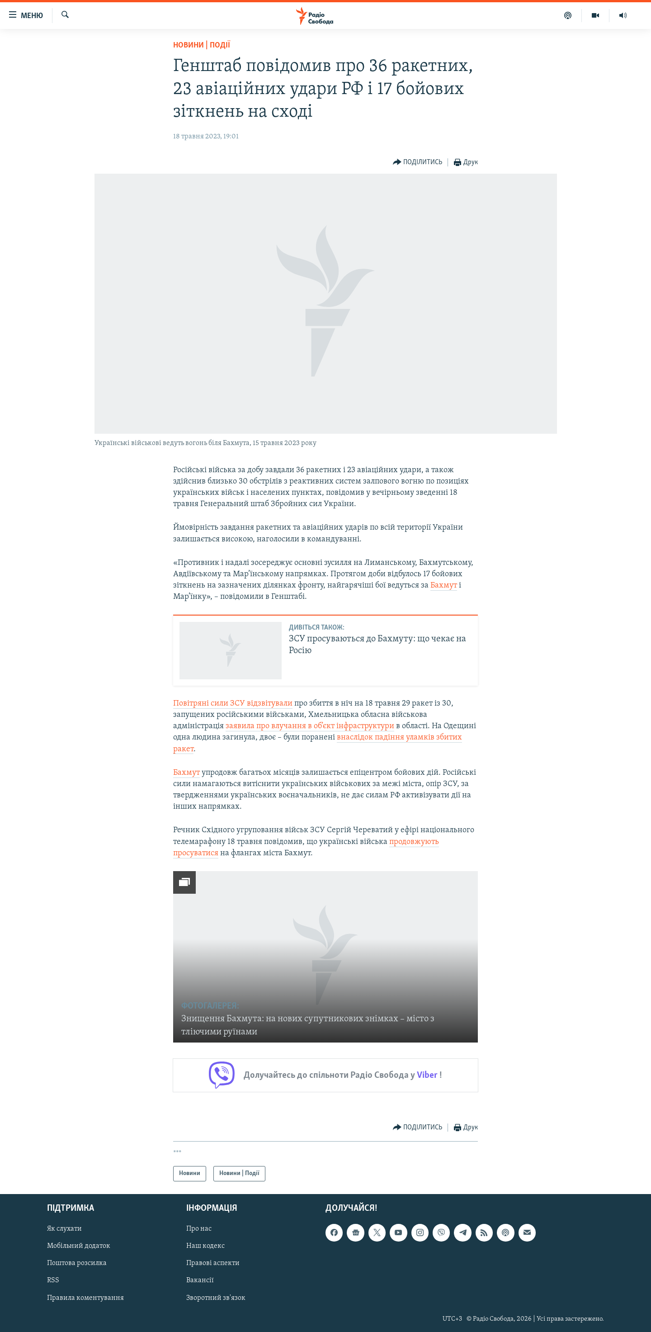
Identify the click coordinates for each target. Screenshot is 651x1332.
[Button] (418, 162)
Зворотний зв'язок (215, 1298)
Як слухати (64, 1228)
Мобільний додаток (78, 1246)
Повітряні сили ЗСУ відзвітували (232, 703)
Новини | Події (201, 45)
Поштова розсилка (77, 1263)
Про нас (199, 1228)
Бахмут (443, 585)
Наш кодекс (205, 1246)
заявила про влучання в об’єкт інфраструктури (310, 726)
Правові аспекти (213, 1263)
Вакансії (200, 1281)
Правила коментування (85, 1298)
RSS (53, 1281)
